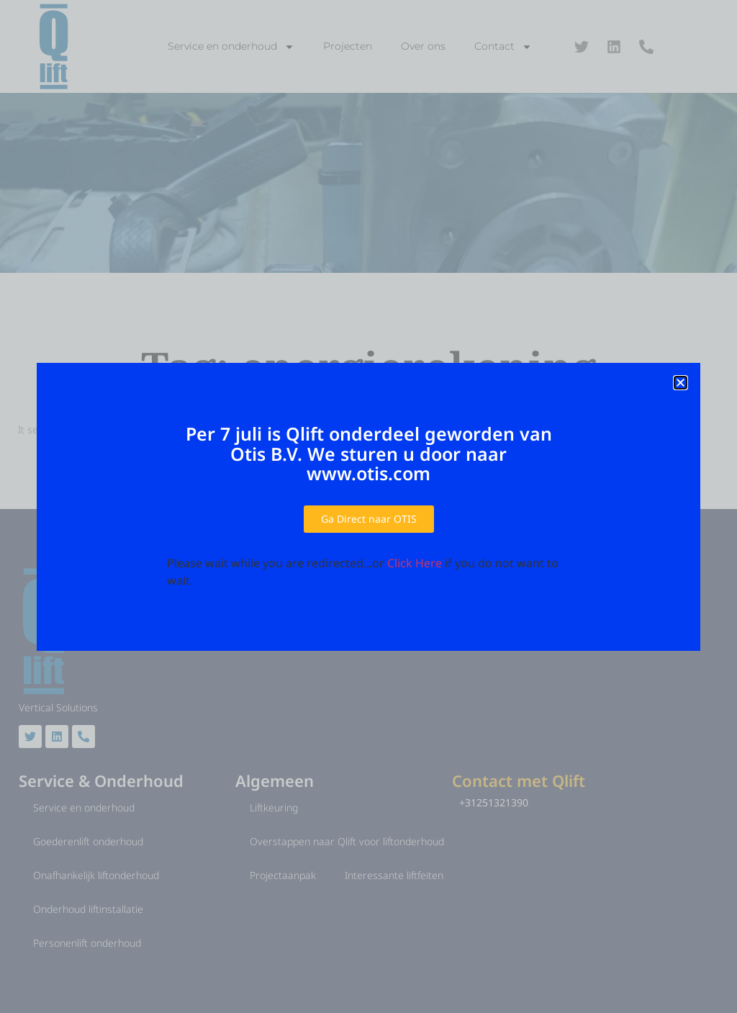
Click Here (414, 563)
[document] (368, 506)
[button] (680, 382)
